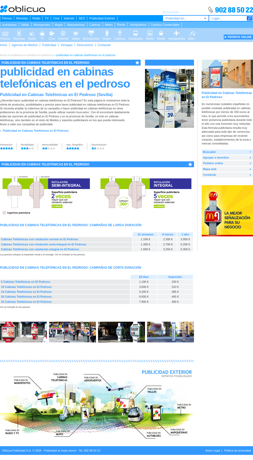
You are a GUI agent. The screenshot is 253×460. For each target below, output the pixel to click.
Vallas (25, 25)
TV (46, 18)
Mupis (59, 25)
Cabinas (95, 25)
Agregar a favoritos (216, 157)
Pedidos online (213, 163)
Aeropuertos (138, 25)
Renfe (121, 25)
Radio (36, 18)
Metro (109, 25)
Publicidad (49, 45)
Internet (69, 18)
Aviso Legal (213, 450)
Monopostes (42, 25)
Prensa (7, 18)
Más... (192, 32)
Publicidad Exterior (102, 18)
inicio (3, 55)
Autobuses (9, 25)
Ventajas (66, 45)
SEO (82, 18)
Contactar (104, 45)
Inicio (3, 45)
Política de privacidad (237, 450)
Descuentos (85, 45)
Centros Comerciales (165, 25)
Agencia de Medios (25, 45)
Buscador (209, 151)
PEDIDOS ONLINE (240, 36)
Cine (56, 18)
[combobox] (186, 18)
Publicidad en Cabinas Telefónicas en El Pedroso (36, 130)
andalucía (17, 55)
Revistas (22, 18)
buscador (82, 112)
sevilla (31, 55)
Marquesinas (76, 25)
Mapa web (210, 169)
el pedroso (46, 55)
